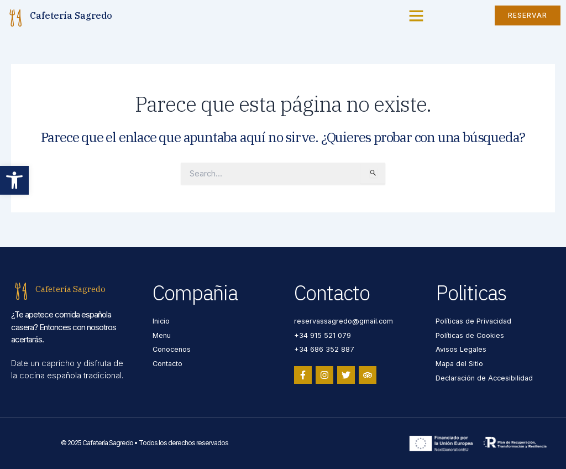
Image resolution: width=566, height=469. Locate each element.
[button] (14, 180)
